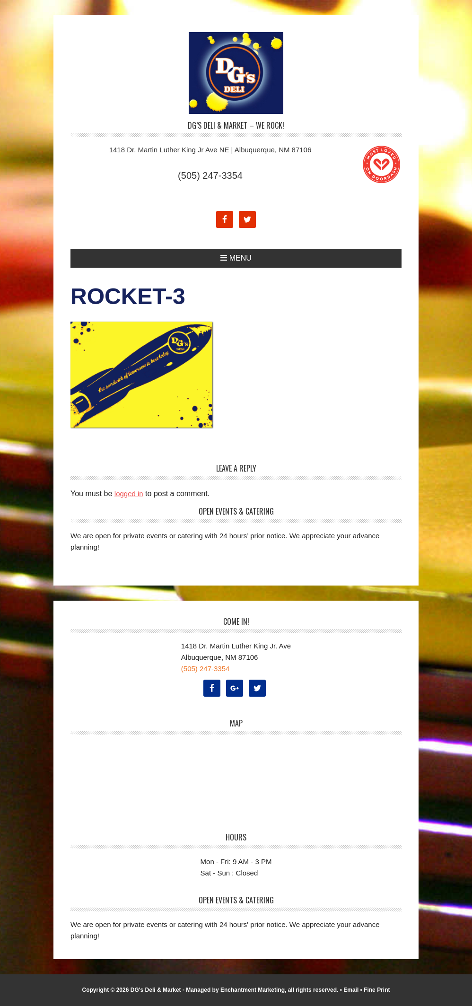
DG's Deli (236, 73)
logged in (129, 494)
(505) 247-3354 (210, 176)
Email (350, 990)
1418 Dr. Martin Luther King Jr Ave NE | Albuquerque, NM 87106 (210, 150)
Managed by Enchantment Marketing (235, 990)
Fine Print (377, 990)
